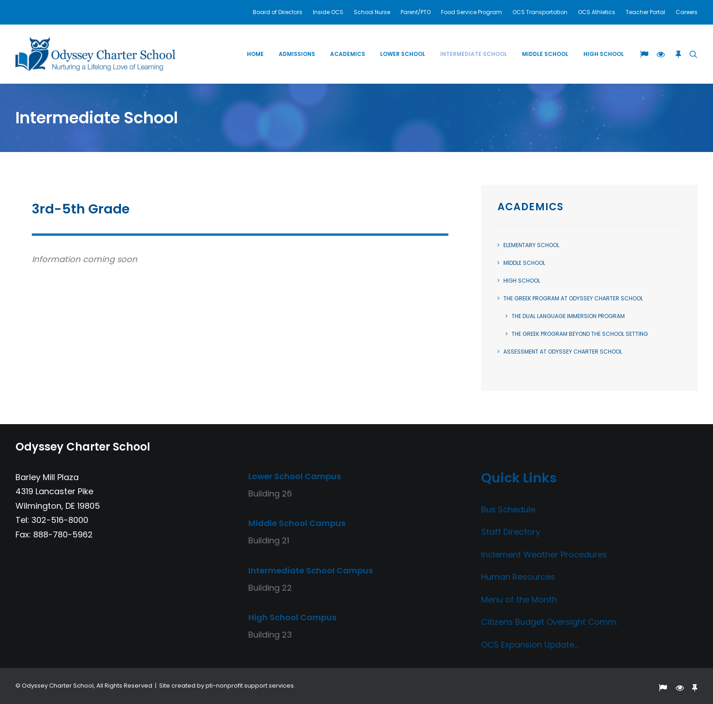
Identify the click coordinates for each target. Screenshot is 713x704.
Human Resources (518, 576)
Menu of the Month (519, 599)
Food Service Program (471, 12)
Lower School (402, 54)
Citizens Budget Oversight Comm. (549, 622)
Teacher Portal (645, 12)
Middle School (545, 54)
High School (603, 54)
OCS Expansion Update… (529, 644)
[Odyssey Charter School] (95, 54)
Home (255, 54)
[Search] (691, 54)
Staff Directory (510, 531)
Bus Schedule (508, 509)
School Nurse (372, 12)
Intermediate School (473, 54)
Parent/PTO (416, 12)
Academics (347, 54)
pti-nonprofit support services (250, 685)
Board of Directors (277, 12)
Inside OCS (328, 12)
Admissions (297, 54)
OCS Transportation (539, 12)
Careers (687, 12)
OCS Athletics (596, 12)
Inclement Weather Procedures (544, 554)
